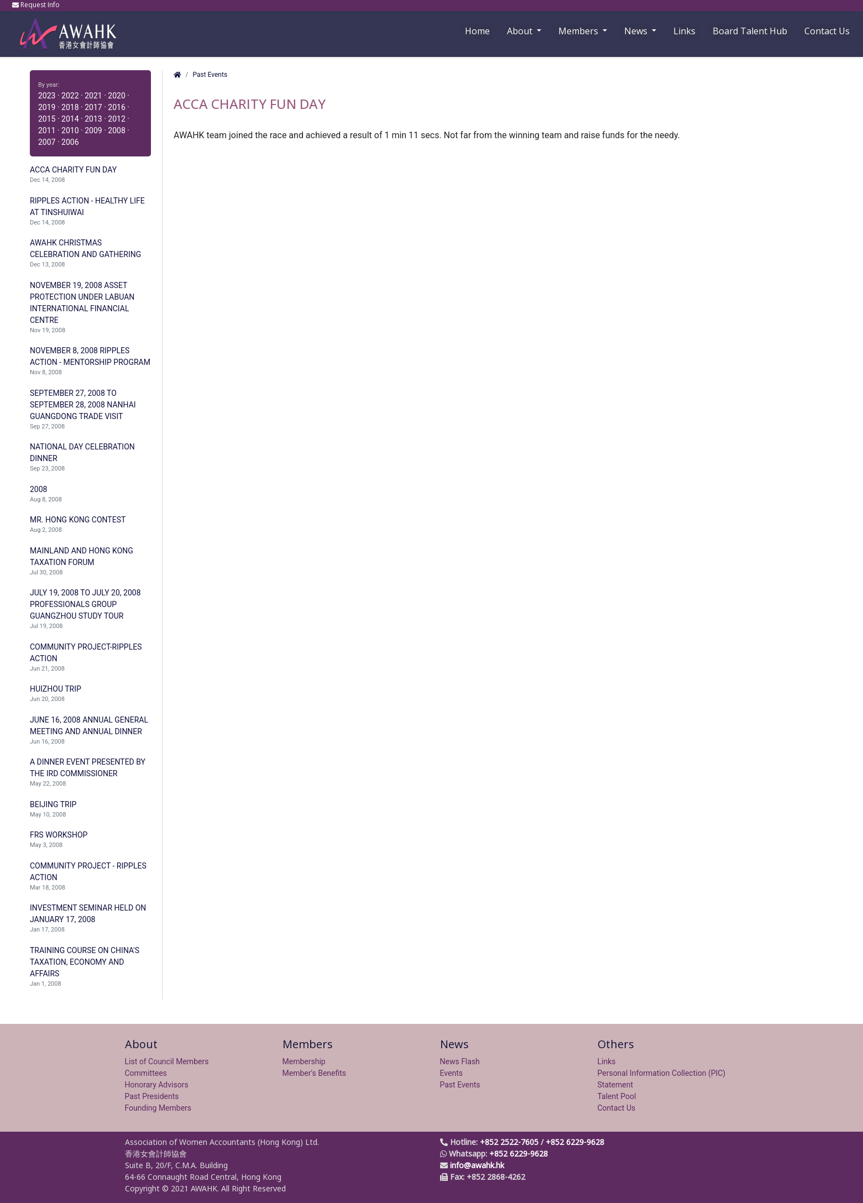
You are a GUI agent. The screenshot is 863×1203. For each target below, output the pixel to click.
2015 (46, 118)
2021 (93, 95)
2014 (70, 118)
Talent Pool (617, 1096)
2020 (116, 95)
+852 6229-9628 (575, 1142)
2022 (70, 95)
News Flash (460, 1061)
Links (607, 1061)
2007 (46, 142)
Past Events (209, 75)
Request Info (36, 4)
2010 (70, 130)
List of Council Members (167, 1061)
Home (477, 31)
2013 (93, 118)
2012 (116, 118)
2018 (70, 107)
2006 (70, 142)
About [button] (521, 31)
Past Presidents (152, 1096)
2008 (116, 130)
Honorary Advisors (157, 1084)
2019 (46, 107)
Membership (304, 1061)
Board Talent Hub (750, 31)
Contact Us (827, 31)
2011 (46, 130)
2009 (93, 130)
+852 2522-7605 (509, 1142)
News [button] (637, 31)
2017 (93, 107)
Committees (146, 1073)
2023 (46, 95)
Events (451, 1073)
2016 (116, 107)
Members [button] (579, 31)
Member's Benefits (315, 1073)
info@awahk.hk (477, 1165)
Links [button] (684, 31)
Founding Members (158, 1107)
